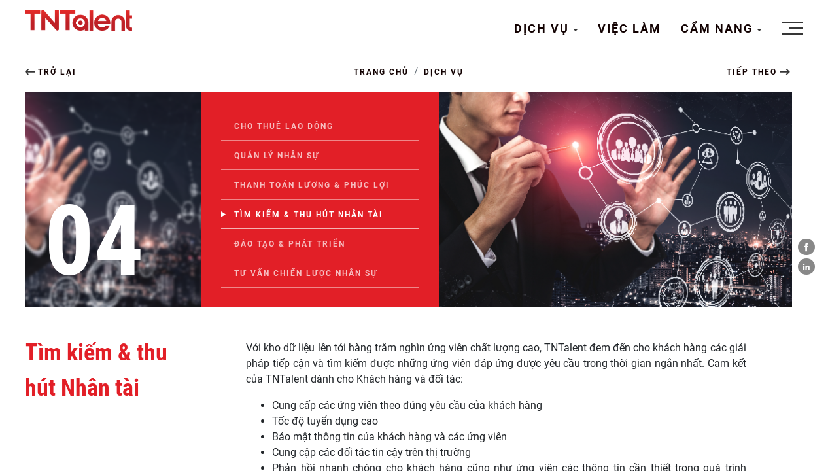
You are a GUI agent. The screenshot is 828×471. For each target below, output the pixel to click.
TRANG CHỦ (381, 72)
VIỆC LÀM (629, 28)
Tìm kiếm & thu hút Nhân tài (308, 214)
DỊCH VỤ (543, 28)
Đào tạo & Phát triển (289, 244)
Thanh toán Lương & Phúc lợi (312, 185)
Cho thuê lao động (284, 126)
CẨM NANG (719, 28)
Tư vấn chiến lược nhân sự (306, 273)
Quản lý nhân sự (277, 155)
